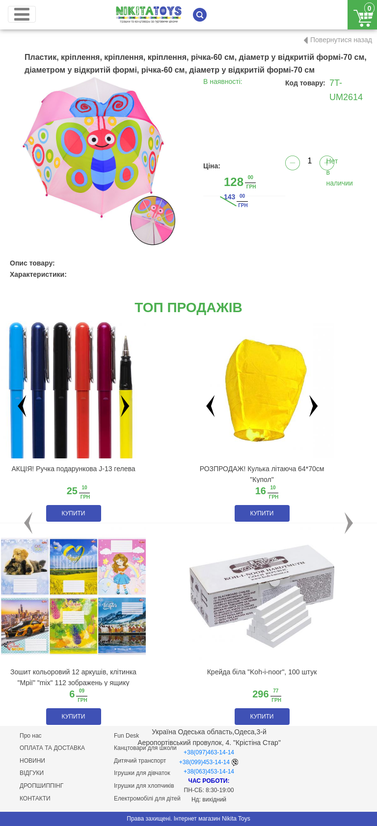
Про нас (31, 735)
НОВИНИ (32, 760)
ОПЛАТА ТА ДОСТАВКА (52, 748)
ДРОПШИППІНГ (41, 785)
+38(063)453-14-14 (209, 771)
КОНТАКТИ (35, 798)
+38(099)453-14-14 (204, 762)
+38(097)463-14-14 (209, 752)
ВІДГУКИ (32, 773)
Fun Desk (126, 735)
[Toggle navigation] (22, 14)
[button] (28, 523)
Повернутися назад (341, 40)
